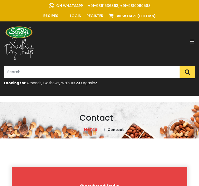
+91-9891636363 (103, 5)
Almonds (33, 83)
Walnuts (68, 83)
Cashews (51, 83)
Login (75, 15)
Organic (88, 83)
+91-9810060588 (135, 5)
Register (95, 15)
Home (90, 129)
